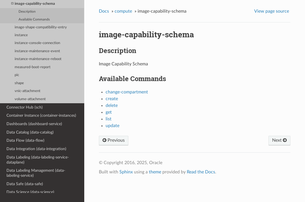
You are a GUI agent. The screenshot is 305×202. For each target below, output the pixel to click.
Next (279, 140)
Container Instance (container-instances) (41, 115)
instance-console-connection (37, 43)
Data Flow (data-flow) (25, 140)
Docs (104, 11)
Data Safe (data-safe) (24, 184)
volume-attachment (30, 99)
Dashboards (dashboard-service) (34, 124)
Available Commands (34, 19)
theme (155, 172)
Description (27, 11)
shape (19, 83)
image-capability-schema (33, 3)
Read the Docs (201, 172)
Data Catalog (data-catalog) (30, 132)
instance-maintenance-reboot (38, 59)
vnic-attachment (27, 91)
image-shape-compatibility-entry (41, 27)
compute (123, 11)
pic (17, 75)
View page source (271, 11)
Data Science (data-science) (30, 192)
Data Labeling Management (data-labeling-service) (35, 173)
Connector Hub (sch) (24, 107)
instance (21, 35)
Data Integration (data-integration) (36, 149)
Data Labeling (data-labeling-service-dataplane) (37, 159)
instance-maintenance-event (37, 51)
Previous (114, 140)
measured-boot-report (33, 67)
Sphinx (126, 172)
